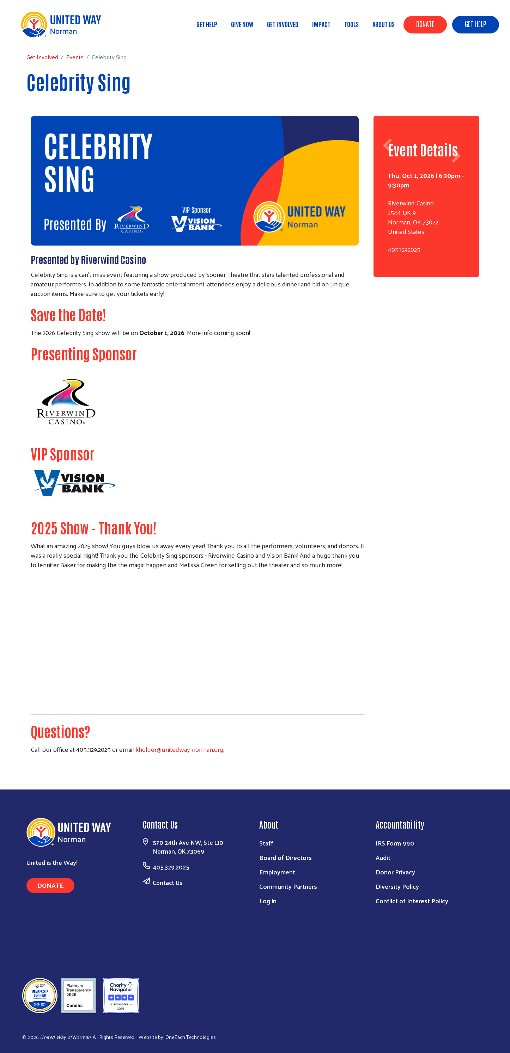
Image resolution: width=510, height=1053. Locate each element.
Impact (321, 24)
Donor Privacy (395, 871)
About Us (383, 24)
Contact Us (167, 882)
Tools (351, 24)
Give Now (242, 24)
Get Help (475, 23)
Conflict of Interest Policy (412, 900)
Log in (268, 900)
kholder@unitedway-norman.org (179, 749)
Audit (383, 857)
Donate (425, 23)
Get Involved (282, 24)
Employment (277, 871)
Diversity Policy (397, 886)
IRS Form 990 (395, 842)
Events (82, 35)
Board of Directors (285, 857)
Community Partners (288, 886)
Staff (266, 842)
